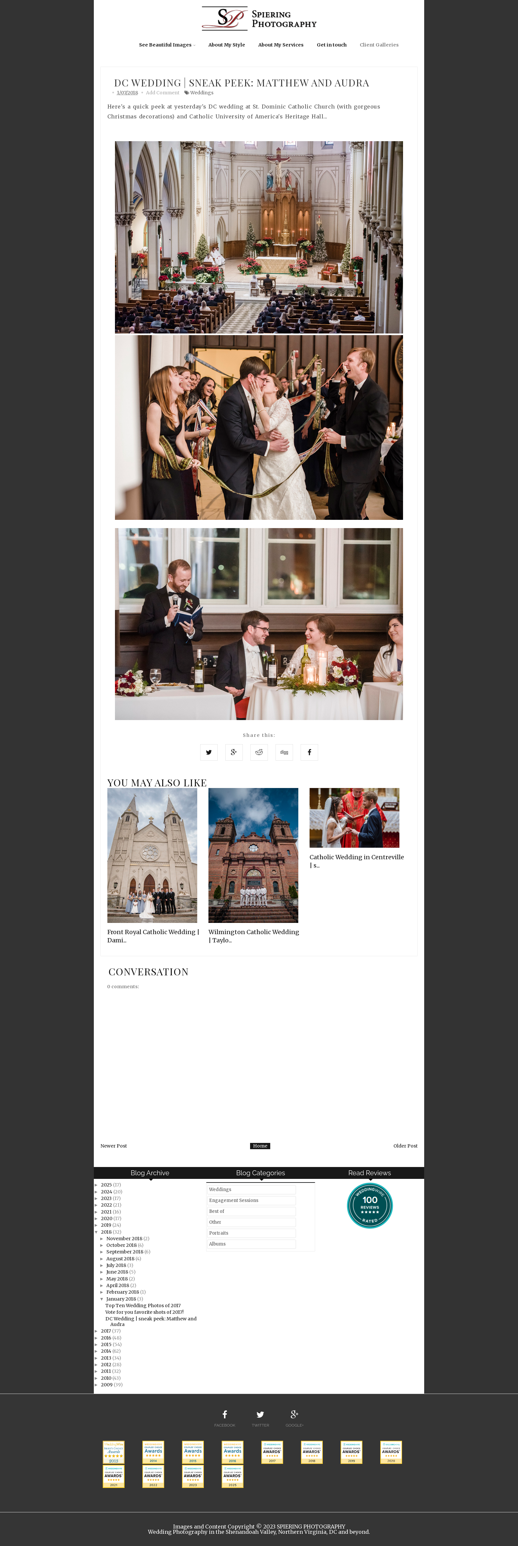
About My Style (226, 45)
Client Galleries (379, 45)
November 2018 (124, 1239)
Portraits (218, 1233)
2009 (107, 1385)
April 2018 (118, 1285)
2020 (107, 1218)
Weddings (201, 92)
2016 (106, 1338)
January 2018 (121, 1299)
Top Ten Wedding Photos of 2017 (143, 1306)
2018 (107, 1232)
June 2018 (117, 1272)
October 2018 (122, 1245)
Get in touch (332, 45)
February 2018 (123, 1292)
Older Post (405, 1146)
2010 (106, 1378)
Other (215, 1222)
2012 (106, 1365)
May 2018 (117, 1279)
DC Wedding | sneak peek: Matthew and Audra (151, 1321)
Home (260, 1146)
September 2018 (125, 1252)
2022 (107, 1205)
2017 (106, 1331)
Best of (216, 1211)
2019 (106, 1225)
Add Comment (162, 92)
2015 (107, 1344)
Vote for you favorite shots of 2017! (144, 1312)
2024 (107, 1192)
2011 (106, 1371)
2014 (106, 1351)
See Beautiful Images (165, 45)
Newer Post (113, 1146)
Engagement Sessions (233, 1200)
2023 (107, 1198)
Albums (217, 1244)
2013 (106, 1358)
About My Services (281, 45)
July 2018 (116, 1265)
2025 (107, 1185)
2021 (107, 1212)
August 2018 (120, 1259)
